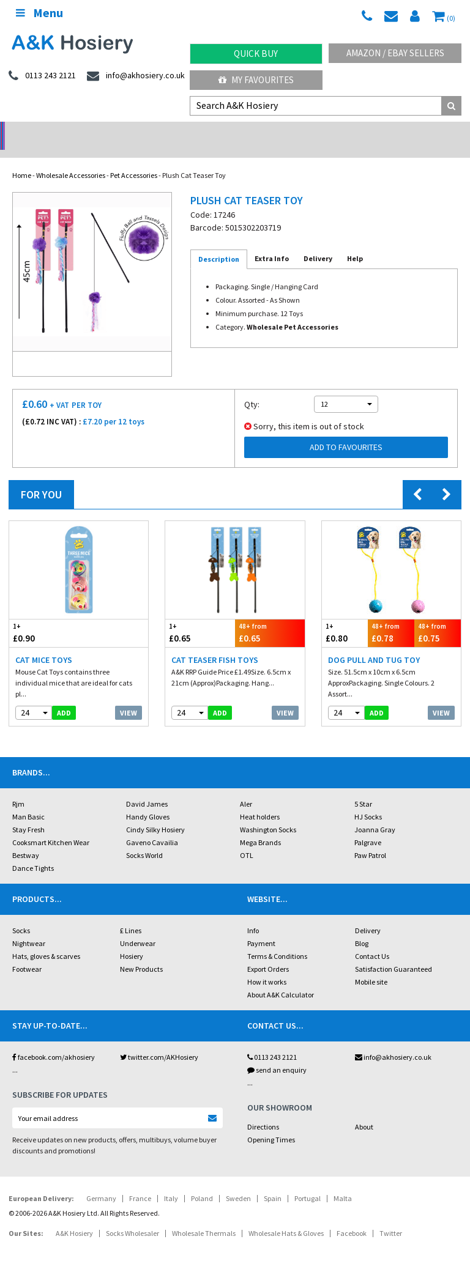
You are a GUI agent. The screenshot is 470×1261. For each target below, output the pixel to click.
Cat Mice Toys (43, 643)
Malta (343, 1182)
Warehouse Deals (294, 132)
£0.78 (391, 616)
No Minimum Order (59, 132)
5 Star (363, 788)
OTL (246, 839)
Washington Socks (268, 813)
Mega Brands (260, 826)
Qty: (251, 388)
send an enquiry (277, 1054)
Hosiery (131, 940)
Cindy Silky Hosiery (155, 813)
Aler (246, 788)
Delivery (368, 914)
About (364, 1110)
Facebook (352, 1217)
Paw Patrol (370, 839)
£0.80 (345, 616)
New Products (141, 953)
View (128, 696)
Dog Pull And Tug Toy (374, 643)
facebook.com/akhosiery (53, 1041)
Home (21, 159)
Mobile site (371, 966)
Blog (361, 927)
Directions (263, 1110)
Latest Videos (411, 132)
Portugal (307, 1182)
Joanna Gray (374, 813)
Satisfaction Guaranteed (393, 953)
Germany (101, 1182)
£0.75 (437, 616)
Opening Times (271, 1123)
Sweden (238, 1182)
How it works (266, 966)
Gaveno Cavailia (152, 826)
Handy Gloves (148, 800)
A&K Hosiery (74, 1217)
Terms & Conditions (277, 940)
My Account (176, 132)
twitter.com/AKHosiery (159, 1041)
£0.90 (44, 616)
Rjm (18, 788)
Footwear (27, 953)
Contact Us (372, 940)
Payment (261, 927)
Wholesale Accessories (70, 159)
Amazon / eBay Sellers (395, 53)
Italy (171, 1182)
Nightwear (28, 927)
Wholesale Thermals (204, 1217)
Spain (273, 1182)
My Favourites (256, 80)
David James (147, 788)
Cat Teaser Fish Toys (214, 643)
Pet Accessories (133, 159)
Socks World (144, 839)
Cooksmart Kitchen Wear (50, 826)
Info (253, 914)
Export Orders (268, 953)
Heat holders (260, 800)
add (64, 696)
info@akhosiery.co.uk (393, 1041)
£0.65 (200, 616)
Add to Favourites (346, 431)
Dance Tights (33, 852)
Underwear (137, 927)
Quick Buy (256, 53)
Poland (202, 1182)
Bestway (25, 839)
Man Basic (28, 800)
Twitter (390, 1217)
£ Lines (130, 914)
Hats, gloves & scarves (46, 940)
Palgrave (367, 826)
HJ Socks (368, 800)
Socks (21, 914)
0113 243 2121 (272, 1041)
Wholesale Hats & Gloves (286, 1217)
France (140, 1182)
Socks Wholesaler (132, 1217)
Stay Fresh (28, 813)
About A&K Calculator (280, 978)
